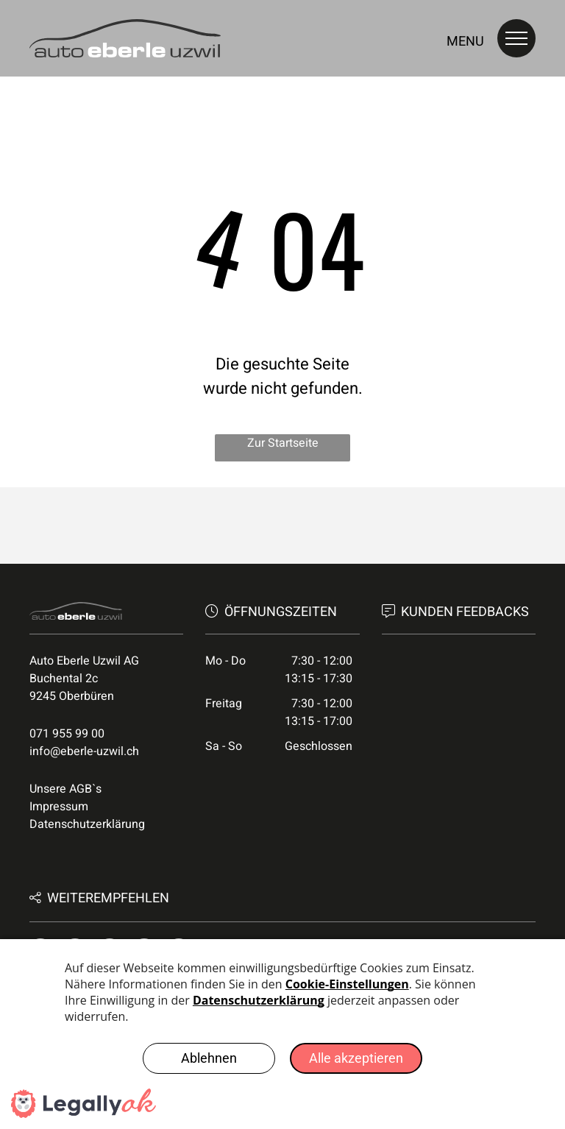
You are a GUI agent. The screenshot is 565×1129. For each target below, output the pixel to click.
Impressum (58, 806)
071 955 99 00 (66, 734)
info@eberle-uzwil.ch (84, 751)
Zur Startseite (283, 443)
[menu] (516, 38)
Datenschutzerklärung (87, 824)
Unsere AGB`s (65, 789)
